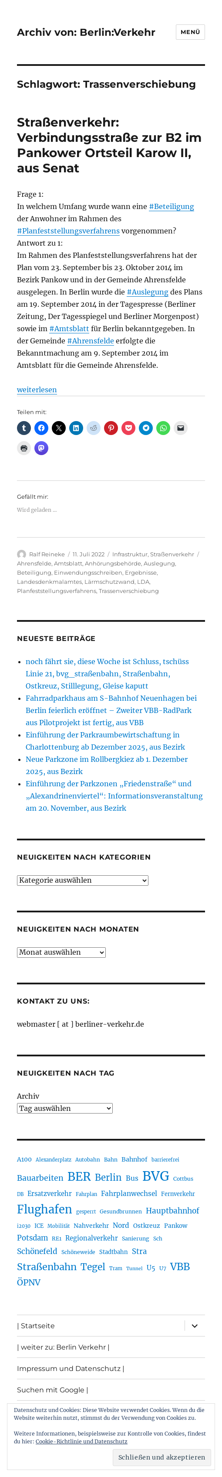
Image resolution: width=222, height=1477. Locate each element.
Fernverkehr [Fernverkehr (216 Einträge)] (178, 1194)
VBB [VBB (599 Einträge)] (180, 1267)
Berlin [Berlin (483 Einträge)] (108, 1177)
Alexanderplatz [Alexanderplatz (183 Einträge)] (53, 1160)
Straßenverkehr (172, 554)
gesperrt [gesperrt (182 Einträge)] (86, 1212)
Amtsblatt (68, 563)
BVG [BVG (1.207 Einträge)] (155, 1176)
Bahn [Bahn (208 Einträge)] (111, 1159)
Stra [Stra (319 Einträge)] (139, 1251)
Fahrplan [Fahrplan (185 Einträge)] (86, 1194)
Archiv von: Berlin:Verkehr (86, 32)
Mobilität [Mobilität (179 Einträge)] (58, 1226)
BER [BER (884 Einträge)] (79, 1176)
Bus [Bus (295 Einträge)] (132, 1178)
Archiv (28, 1096)
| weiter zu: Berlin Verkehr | (63, 1347)
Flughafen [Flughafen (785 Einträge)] (44, 1210)
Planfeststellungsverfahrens (56, 590)
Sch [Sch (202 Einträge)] (157, 1238)
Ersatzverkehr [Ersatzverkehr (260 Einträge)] (49, 1194)
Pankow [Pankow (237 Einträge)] (175, 1226)
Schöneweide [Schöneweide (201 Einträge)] (78, 1252)
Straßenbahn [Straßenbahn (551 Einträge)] (47, 1267)
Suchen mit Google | (52, 1390)
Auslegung (159, 563)
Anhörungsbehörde (113, 563)
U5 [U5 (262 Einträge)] (151, 1268)
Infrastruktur (130, 554)
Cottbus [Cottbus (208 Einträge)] (183, 1178)
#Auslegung (147, 292)
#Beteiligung (171, 206)
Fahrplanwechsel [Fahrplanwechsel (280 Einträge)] (129, 1193)
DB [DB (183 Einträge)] (20, 1194)
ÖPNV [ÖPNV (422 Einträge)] (28, 1282)
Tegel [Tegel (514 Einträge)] (93, 1267)
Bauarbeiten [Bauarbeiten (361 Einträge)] (40, 1178)
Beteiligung (34, 572)
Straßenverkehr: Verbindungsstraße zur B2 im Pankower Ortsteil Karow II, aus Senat (109, 145)
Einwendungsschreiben (88, 572)
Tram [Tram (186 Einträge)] (115, 1268)
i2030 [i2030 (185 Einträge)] (23, 1226)
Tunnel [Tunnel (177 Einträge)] (134, 1268)
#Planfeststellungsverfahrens (68, 230)
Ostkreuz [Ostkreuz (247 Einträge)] (146, 1226)
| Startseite (36, 1326)
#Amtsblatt (69, 328)
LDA (143, 581)
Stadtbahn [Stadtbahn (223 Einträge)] (113, 1252)
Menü (190, 31)
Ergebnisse (141, 572)
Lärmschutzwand (109, 581)
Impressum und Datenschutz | (70, 1368)
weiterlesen (37, 389)
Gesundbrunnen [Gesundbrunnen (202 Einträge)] (121, 1211)
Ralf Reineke (47, 554)
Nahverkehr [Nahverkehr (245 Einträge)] (91, 1226)
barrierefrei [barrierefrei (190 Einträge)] (165, 1160)
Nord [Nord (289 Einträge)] (121, 1225)
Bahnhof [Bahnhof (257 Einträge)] (134, 1159)
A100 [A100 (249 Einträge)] (24, 1159)
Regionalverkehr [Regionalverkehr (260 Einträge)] (91, 1238)
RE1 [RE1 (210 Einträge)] (56, 1238)
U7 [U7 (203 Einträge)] (162, 1268)
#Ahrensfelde (90, 340)
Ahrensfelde (34, 563)
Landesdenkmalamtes (49, 581)
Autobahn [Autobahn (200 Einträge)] (87, 1159)
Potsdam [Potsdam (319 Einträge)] (32, 1238)
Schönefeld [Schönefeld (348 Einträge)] (37, 1251)
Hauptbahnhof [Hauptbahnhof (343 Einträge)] (172, 1211)
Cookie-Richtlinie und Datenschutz (82, 1441)
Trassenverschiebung (129, 590)
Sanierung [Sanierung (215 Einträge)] (135, 1238)
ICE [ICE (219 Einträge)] (39, 1226)
